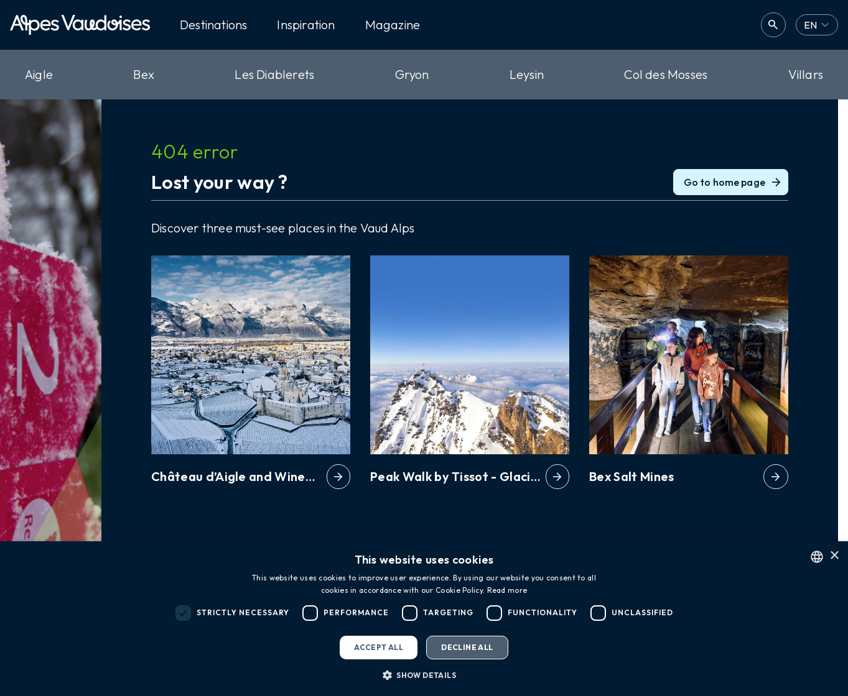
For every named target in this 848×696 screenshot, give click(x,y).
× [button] (834, 556)
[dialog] (424, 618)
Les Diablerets (274, 74)
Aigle (39, 74)
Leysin (527, 74)
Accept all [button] (378, 647)
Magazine (393, 24)
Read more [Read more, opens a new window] (507, 590)
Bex (143, 74)
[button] (424, 675)
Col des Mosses (665, 74)
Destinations (213, 24)
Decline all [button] (467, 647)
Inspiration (306, 24)
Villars (805, 74)
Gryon (412, 74)
